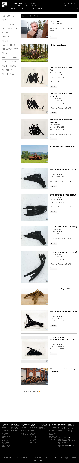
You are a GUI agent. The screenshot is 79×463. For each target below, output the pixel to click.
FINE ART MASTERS (6, 38)
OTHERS (60, 430)
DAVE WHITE (5, 433)
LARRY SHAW (61, 427)
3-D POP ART (8, 24)
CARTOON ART (9, 45)
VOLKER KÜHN (14, 428)
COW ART (60, 448)
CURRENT (67, 6)
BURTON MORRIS (6, 445)
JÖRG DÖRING (5, 427)
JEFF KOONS (24, 428)
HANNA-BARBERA (53, 436)
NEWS (63, 3)
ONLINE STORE (71, 446)
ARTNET (76, 3)
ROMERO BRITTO (6, 436)
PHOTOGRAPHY (9, 57)
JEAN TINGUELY (71, 431)
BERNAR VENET (34, 442)
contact (53, 38)
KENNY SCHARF (6, 442)
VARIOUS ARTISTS (6, 446)
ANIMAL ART (61, 439)
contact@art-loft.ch (38, 8)
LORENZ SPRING (71, 430)
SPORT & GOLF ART (62, 440)
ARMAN (32, 428)
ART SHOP (7, 70)
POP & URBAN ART (8, 18)
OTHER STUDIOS (52, 437)
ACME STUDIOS (71, 439)
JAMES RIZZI (14, 427)
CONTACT (75, 6)
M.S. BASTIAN (71, 428)
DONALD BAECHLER (25, 430)
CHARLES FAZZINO (6, 430)
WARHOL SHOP (71, 440)
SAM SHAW (61, 425)
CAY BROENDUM (6, 443)
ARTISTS (69, 3)
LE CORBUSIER (33, 436)
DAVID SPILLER (5, 428)
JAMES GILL (4, 434)
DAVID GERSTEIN (15, 430)
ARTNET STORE (9, 74)
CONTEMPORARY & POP (10, 30)
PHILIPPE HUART (6, 437)
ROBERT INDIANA (25, 433)
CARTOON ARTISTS (53, 439)
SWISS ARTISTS (9, 61)
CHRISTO (4, 431)
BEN (31, 431)
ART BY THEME (9, 65)
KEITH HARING (24, 431)
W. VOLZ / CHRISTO (62, 428)
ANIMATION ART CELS (10, 51)
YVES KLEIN (33, 437)
